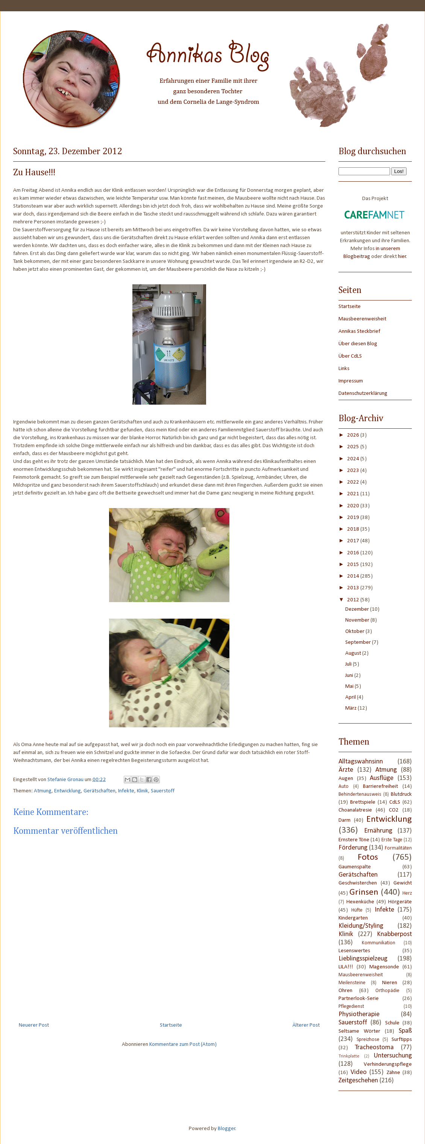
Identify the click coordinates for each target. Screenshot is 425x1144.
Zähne (393, 1073)
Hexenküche (360, 902)
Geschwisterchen (357, 883)
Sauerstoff (163, 791)
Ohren (345, 991)
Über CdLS (350, 356)
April (351, 697)
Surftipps (402, 1039)
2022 (353, 482)
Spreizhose (368, 1039)
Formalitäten (398, 848)
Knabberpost (394, 934)
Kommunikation (378, 943)
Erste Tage (391, 840)
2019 (353, 517)
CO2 (394, 810)
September (358, 642)
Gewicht (402, 883)
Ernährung (378, 830)
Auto (343, 786)
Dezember (357, 609)
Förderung (352, 847)
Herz (407, 893)
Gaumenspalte (354, 867)
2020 (353, 506)
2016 (353, 553)
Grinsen (363, 892)
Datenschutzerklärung (362, 393)
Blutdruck (401, 794)
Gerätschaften (99, 791)
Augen (345, 778)
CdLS (394, 802)
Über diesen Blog (357, 344)
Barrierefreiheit (380, 786)
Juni (349, 675)
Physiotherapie (358, 1014)
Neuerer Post (34, 1025)
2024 (353, 459)
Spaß (405, 1031)
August (353, 653)
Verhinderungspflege (388, 1064)
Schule (392, 1023)
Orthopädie (387, 990)
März (351, 708)
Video (359, 1072)
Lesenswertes (354, 951)
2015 (353, 564)
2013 (353, 588)
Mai (350, 686)
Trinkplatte (349, 1056)
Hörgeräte (400, 902)
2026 (353, 435)
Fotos (368, 857)
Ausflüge (381, 778)
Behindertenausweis (359, 794)
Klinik (142, 791)
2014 (353, 576)
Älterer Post (306, 1025)
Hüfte (357, 910)
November (357, 620)
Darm (344, 820)
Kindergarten (353, 918)
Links (343, 369)
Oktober (355, 631)
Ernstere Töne (353, 840)
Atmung (43, 791)
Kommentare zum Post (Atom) (183, 1044)
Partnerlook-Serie (358, 998)
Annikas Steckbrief (359, 331)
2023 (353, 470)
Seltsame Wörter (359, 1031)
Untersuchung (393, 1055)
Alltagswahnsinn (360, 761)
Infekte (126, 791)
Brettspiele (362, 802)
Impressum (350, 381)
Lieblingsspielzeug (362, 958)
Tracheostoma (374, 1047)
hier (402, 256)
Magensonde (384, 967)
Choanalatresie (355, 810)
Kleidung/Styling (360, 926)
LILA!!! (345, 967)
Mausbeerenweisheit (362, 319)
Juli (349, 664)
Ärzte (345, 770)
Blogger (226, 1129)
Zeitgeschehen (358, 1080)
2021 (353, 494)
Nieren (389, 983)
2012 (353, 600)
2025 (353, 447)
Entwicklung (67, 791)
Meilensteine (352, 982)
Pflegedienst (351, 1006)
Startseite (171, 1025)
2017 (353, 541)
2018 (353, 529)
